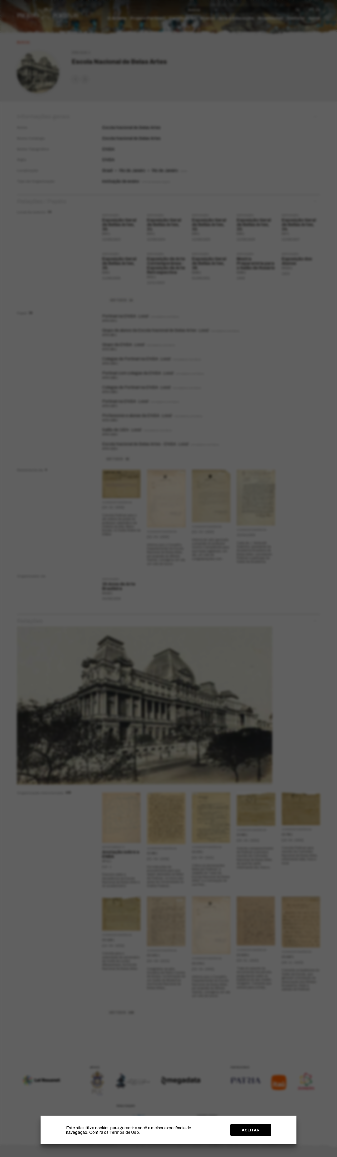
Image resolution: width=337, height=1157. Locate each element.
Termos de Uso (124, 1132)
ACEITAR (251, 1130)
